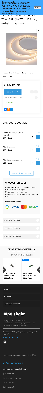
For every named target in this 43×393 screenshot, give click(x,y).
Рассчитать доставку (13, 97)
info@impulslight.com (18, 369)
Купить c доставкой (38, 137)
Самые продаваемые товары (21, 249)
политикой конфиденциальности (14, 12)
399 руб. (9, 278)
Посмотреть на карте (10, 337)
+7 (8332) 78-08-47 (13, 363)
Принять (37, 7)
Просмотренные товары (21, 255)
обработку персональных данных (16, 3)
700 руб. (27, 278)
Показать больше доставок (22, 173)
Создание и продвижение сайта (20, 355)
